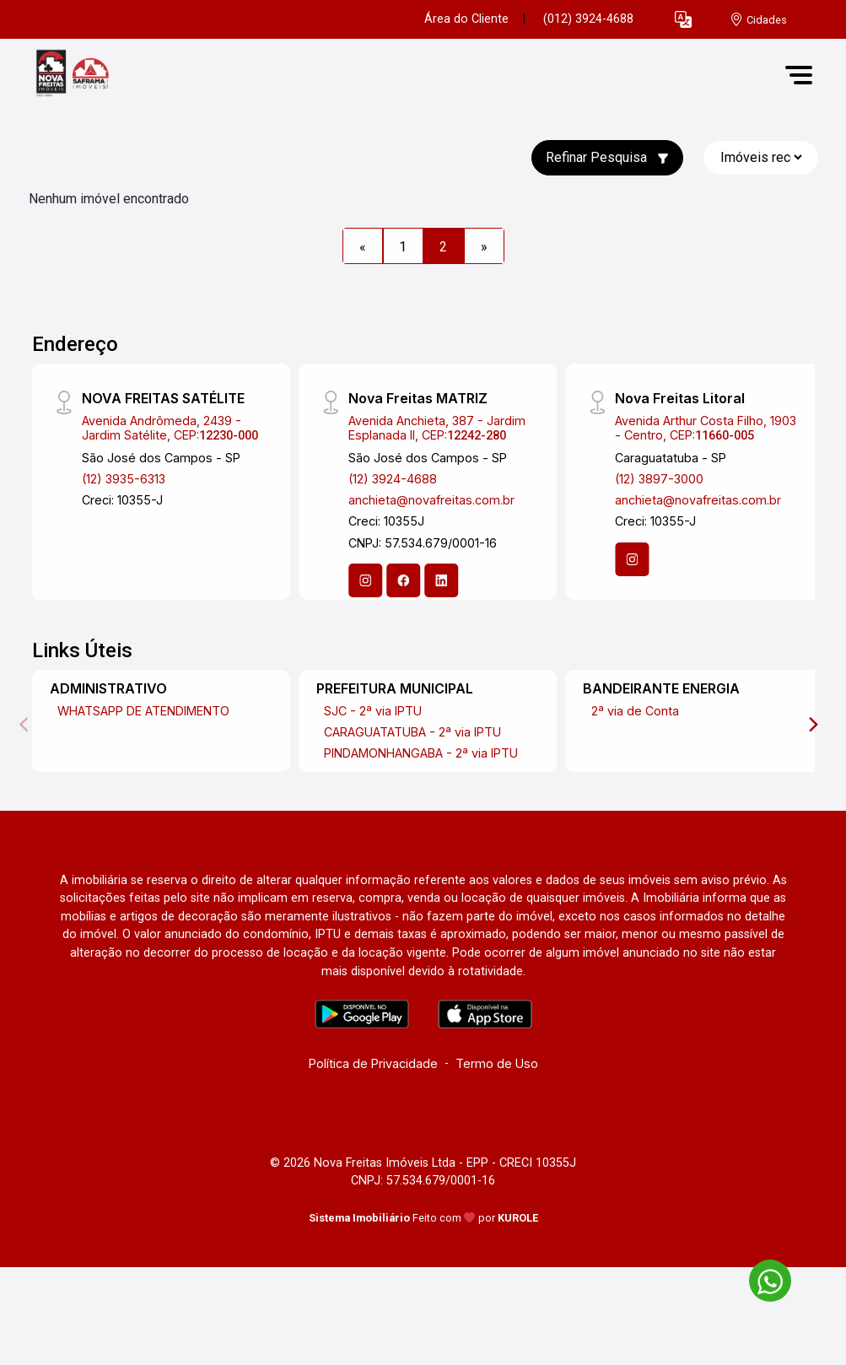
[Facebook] (403, 580)
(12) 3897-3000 (659, 479)
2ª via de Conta (635, 711)
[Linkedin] (441, 580)
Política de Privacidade (373, 1063)
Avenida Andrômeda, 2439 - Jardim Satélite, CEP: (170, 427)
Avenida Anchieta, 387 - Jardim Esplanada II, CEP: (436, 427)
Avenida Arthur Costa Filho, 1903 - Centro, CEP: (705, 427)
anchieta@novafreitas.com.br (431, 500)
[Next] (812, 724)
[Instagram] (365, 580)
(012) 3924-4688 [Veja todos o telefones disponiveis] (588, 19)
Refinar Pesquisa (607, 157)
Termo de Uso (496, 1063)
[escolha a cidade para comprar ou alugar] (758, 19)
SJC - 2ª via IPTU (373, 711)
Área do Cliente (466, 19)
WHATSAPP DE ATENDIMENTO (143, 711)
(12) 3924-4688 (392, 479)
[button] (683, 20)
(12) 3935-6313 (123, 479)
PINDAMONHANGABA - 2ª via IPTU (421, 753)
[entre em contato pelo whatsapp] (761, 1278)
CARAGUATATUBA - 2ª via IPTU (412, 732)
